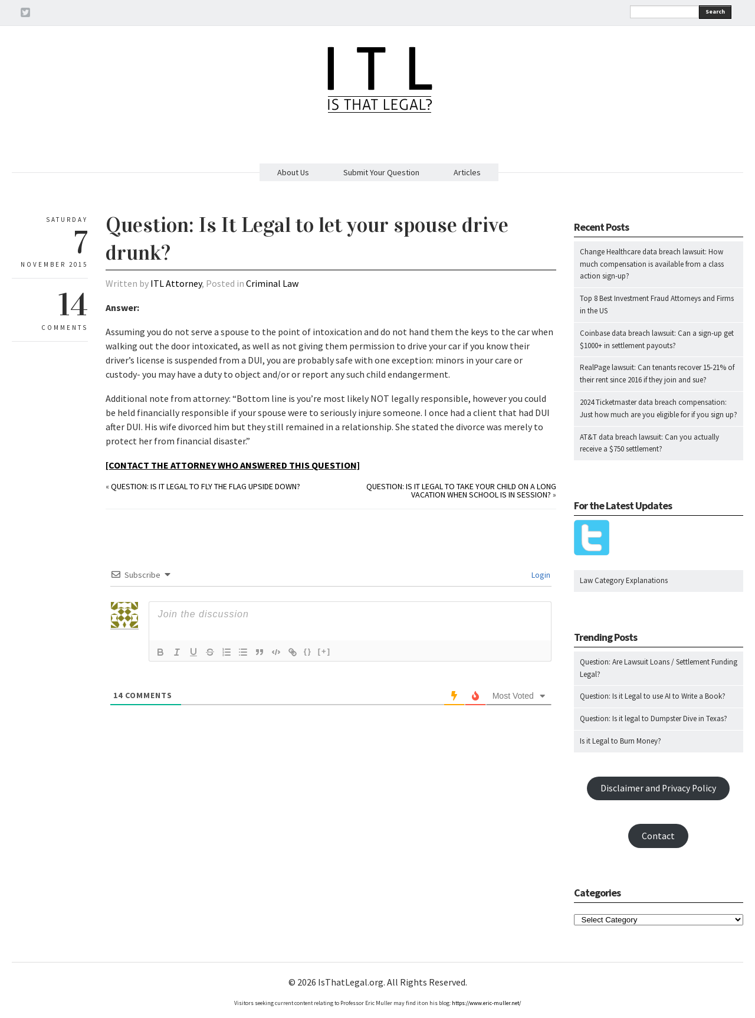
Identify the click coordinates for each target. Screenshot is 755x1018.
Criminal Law (272, 283)
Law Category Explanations (624, 580)
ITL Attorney (176, 283)
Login (540, 574)
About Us (293, 172)
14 (73, 304)
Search (715, 11)
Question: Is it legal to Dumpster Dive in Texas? (653, 718)
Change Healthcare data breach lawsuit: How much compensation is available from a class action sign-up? (652, 264)
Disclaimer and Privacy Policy (658, 788)
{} (308, 651)
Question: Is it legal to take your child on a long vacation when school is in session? (461, 490)
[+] (324, 651)
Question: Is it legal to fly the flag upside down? (205, 486)
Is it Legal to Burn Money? (620, 741)
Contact (658, 836)
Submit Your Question (381, 172)
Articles (467, 172)
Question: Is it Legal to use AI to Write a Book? (653, 696)
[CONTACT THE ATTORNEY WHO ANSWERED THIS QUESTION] (233, 465)
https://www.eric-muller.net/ (486, 1003)
